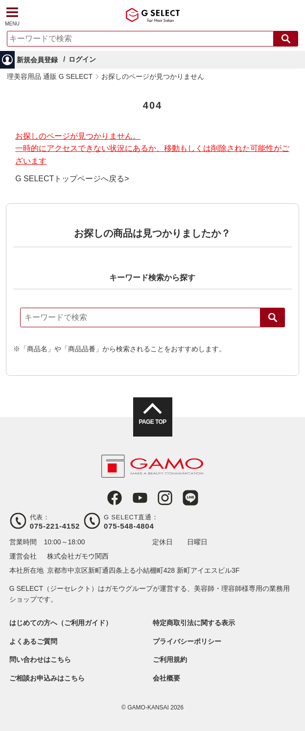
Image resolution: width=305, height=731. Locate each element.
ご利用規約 (170, 659)
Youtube (140, 498)
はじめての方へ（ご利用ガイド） (60, 623)
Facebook (114, 498)
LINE (190, 498)
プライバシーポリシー (187, 641)
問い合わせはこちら (40, 659)
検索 (272, 317)
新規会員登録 (37, 60)
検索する (286, 39)
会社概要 (166, 678)
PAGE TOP (152, 421)
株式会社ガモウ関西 (78, 556)
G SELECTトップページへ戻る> (72, 179)
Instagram (165, 498)
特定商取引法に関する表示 (194, 623)
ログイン (82, 59)
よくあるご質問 (33, 641)
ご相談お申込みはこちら (47, 678)
